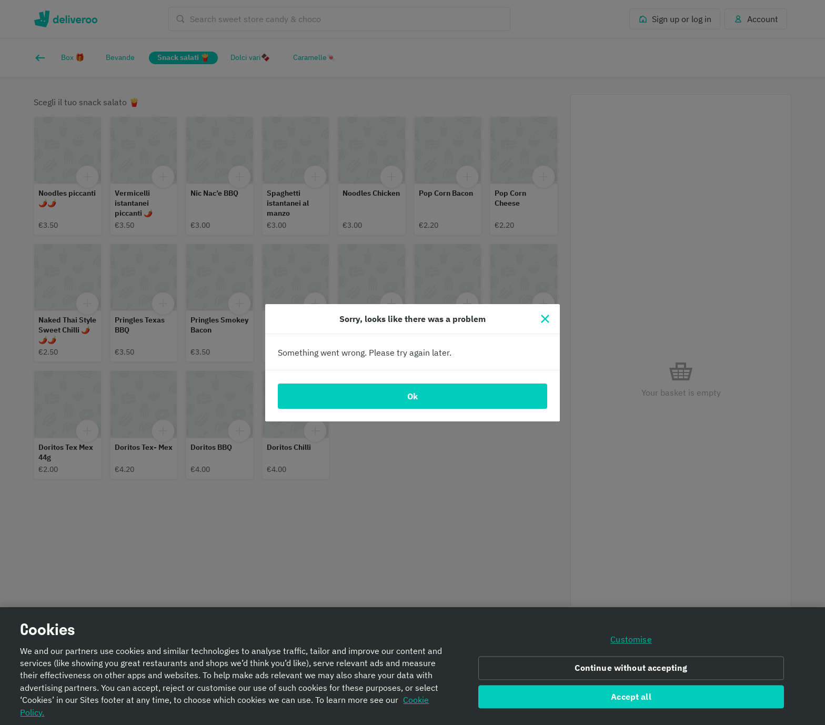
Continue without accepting (631, 670)
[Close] (545, 319)
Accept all (631, 699)
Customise (630, 642)
